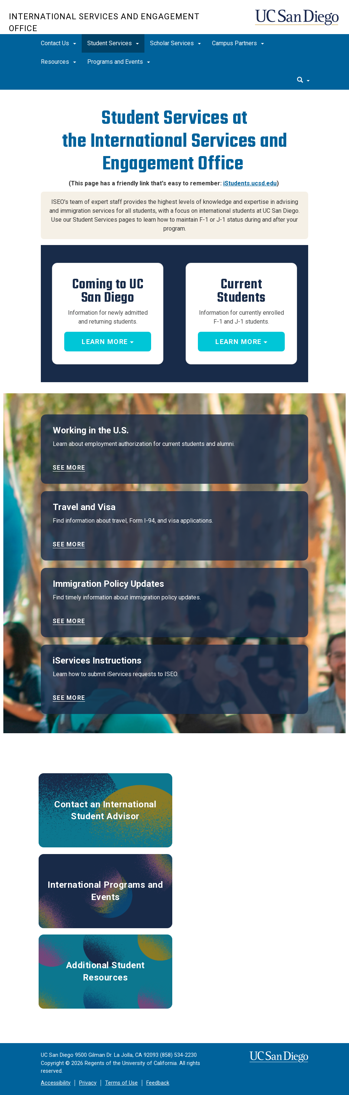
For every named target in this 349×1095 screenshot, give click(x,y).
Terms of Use (121, 1083)
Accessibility (56, 1083)
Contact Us (58, 43)
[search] (303, 80)
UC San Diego (297, 21)
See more (69, 467)
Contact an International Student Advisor (105, 810)
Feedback (157, 1083)
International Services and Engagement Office (104, 22)
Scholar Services (175, 43)
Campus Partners (238, 43)
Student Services (113, 43)
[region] (174, 94)
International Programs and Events (105, 891)
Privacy (88, 1083)
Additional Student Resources (105, 971)
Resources (58, 61)
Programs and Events (118, 61)
